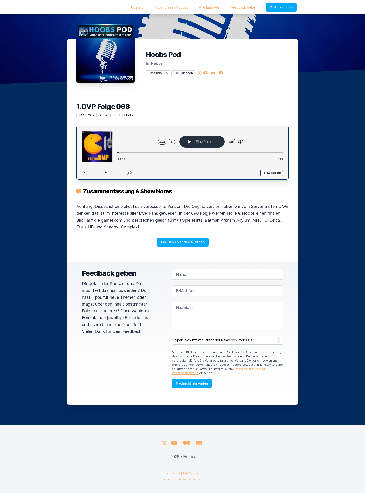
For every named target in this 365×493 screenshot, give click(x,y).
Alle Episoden (210, 7)
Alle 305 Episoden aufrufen (183, 242)
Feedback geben (243, 7)
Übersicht (139, 7)
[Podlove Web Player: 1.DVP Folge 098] (182, 152)
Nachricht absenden (192, 383)
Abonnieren (281, 7)
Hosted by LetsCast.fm (183, 473)
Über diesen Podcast (173, 7)
